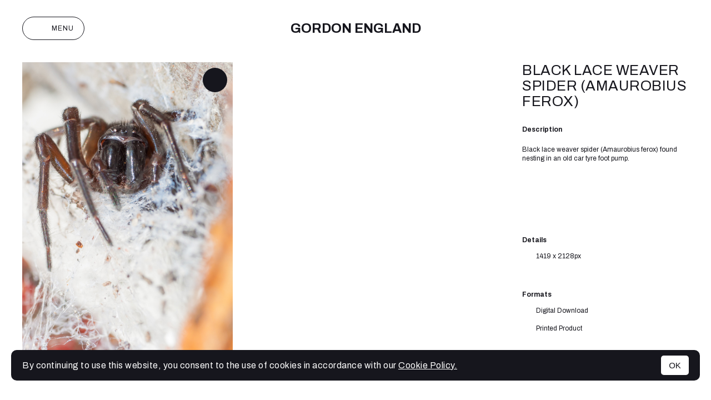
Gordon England (356, 28)
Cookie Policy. (427, 365)
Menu (53, 28)
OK (675, 365)
